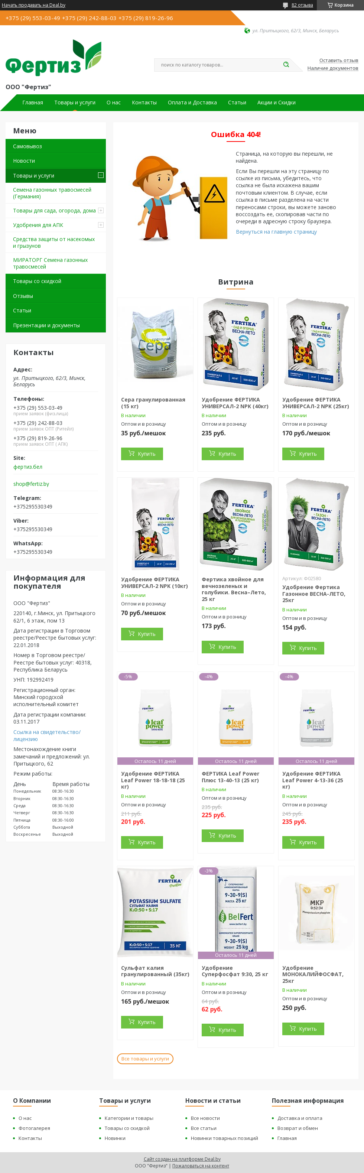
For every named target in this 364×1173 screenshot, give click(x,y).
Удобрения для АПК (38, 224)
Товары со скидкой (37, 281)
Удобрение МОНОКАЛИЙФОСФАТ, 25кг (313, 974)
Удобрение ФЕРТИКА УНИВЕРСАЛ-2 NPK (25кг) (315, 403)
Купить (147, 453)
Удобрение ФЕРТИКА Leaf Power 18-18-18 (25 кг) (153, 780)
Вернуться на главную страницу (276, 231)
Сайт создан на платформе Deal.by (182, 1159)
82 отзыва (302, 5)
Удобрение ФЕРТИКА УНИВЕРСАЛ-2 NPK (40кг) (235, 403)
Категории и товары (129, 1118)
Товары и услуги (74, 102)
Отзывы (23, 295)
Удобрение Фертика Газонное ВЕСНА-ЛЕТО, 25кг (313, 594)
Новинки (115, 1138)
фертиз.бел (27, 467)
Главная (32, 102)
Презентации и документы (46, 325)
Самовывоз (27, 146)
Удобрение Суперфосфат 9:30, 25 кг (235, 971)
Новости (24, 160)
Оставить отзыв (338, 60)
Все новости (205, 1118)
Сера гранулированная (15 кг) (153, 403)
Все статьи (204, 1128)
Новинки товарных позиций (224, 1138)
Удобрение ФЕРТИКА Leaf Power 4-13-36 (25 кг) (312, 780)
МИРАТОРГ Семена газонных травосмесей (50, 263)
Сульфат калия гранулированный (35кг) (155, 971)
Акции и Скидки (276, 102)
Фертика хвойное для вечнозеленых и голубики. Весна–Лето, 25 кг (234, 589)
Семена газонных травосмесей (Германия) (52, 193)
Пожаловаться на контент (200, 1166)
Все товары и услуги (145, 1058)
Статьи (237, 102)
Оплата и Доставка (192, 102)
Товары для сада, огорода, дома (54, 210)
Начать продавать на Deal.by (33, 5)
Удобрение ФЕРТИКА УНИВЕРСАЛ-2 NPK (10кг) (154, 582)
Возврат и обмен (297, 1128)
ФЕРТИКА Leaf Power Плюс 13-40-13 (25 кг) (230, 777)
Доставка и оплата (299, 1118)
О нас (114, 102)
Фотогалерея (34, 1128)
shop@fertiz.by (31, 484)
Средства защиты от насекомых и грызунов (54, 242)
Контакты (144, 102)
